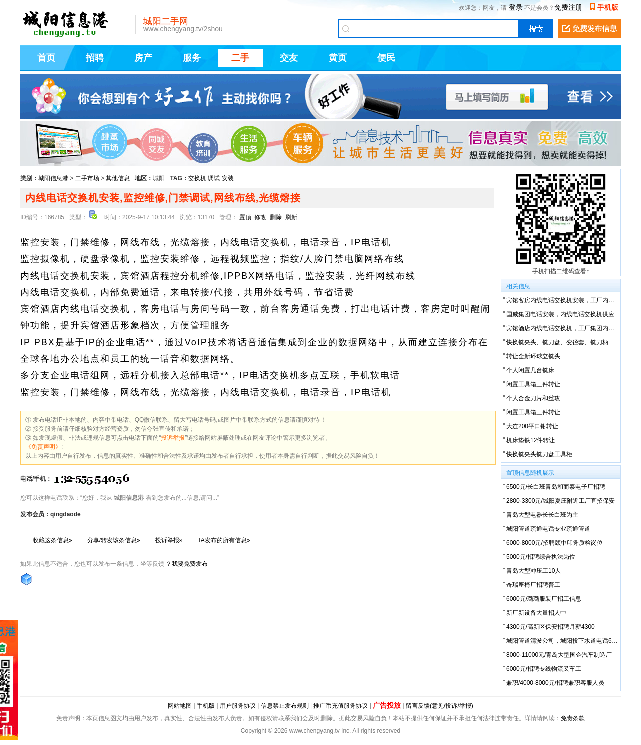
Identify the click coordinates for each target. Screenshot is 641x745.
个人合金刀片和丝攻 (533, 398)
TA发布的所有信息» (223, 540)
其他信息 (118, 178)
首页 (46, 58)
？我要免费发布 (187, 563)
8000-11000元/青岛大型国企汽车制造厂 (559, 654)
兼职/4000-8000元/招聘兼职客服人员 (555, 682)
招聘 (95, 58)
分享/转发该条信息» (113, 540)
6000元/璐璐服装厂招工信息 (543, 598)
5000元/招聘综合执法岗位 (540, 556)
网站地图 (180, 705)
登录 (516, 7)
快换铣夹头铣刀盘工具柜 (539, 454)
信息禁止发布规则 (285, 705)
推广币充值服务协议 (340, 705)
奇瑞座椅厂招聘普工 (533, 584)
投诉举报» (169, 540)
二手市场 (87, 178)
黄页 (338, 58)
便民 (386, 58)
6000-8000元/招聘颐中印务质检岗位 (554, 542)
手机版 (607, 7)
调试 (214, 178)
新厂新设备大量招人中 (536, 612)
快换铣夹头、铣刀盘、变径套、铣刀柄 (557, 342)
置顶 (245, 217)
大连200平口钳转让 (532, 426)
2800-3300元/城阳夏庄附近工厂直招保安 (560, 500)
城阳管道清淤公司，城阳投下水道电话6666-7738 (571, 640)
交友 (289, 58)
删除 (276, 217)
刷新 (291, 217)
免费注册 (568, 7)
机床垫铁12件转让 (530, 440)
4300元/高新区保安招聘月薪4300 (550, 626)
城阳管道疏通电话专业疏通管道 (548, 528)
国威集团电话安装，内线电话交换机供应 (560, 314)
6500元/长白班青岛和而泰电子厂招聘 (555, 486)
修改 (260, 217)
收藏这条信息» (52, 540)
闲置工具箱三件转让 (533, 384)
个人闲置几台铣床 (530, 370)
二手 (240, 58)
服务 (192, 58)
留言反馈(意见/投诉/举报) (439, 705)
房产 (143, 58)
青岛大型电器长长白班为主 (542, 514)
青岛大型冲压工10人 (533, 570)
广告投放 (387, 705)
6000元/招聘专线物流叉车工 (543, 668)
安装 (228, 178)
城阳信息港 (53, 178)
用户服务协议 (238, 705)
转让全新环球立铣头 (533, 356)
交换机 (197, 178)
